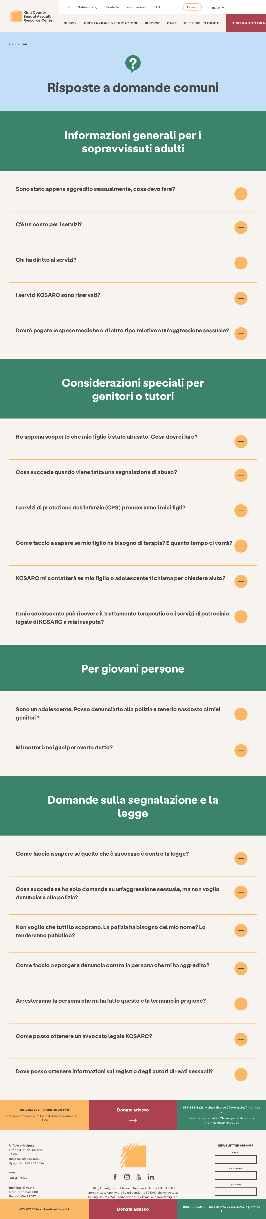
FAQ (157, 7)
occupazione (136, 7)
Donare (192, 7)
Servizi (71, 23)
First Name (237, 1135)
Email (237, 1119)
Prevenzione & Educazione (111, 23)
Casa (12, 44)
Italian (216, 7)
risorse (153, 23)
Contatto (112, 7)
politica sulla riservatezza (133, 1191)
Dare (172, 23)
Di (67, 7)
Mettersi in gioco (201, 23)
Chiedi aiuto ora (248, 23)
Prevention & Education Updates (238, 1189)
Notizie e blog (88, 7)
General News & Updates (234, 1182)
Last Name (236, 1151)
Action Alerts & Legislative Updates (238, 1175)
